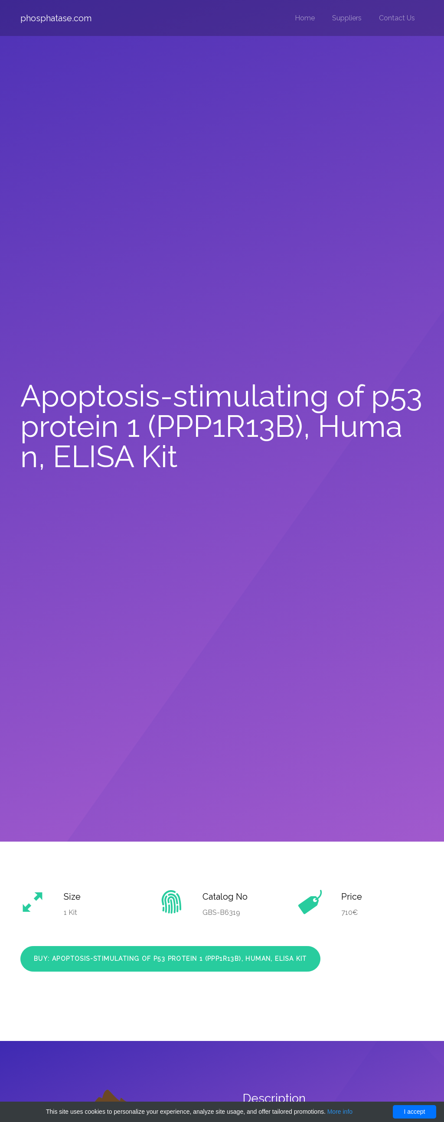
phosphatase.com (55, 18)
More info (340, 1111)
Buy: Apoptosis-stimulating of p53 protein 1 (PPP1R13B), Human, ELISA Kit (170, 958)
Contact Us (397, 18)
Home (305, 18)
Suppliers (347, 18)
